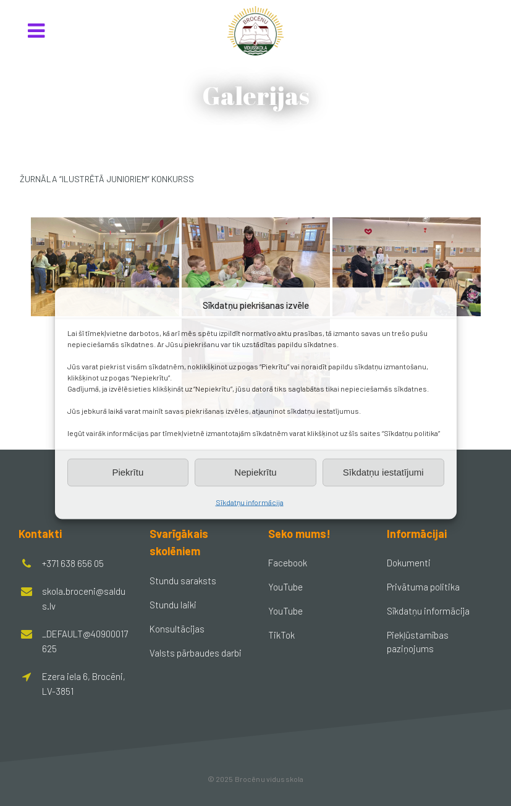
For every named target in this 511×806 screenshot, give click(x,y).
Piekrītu (127, 472)
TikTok (281, 634)
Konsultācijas (177, 628)
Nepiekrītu (255, 472)
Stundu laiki (173, 604)
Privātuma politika (423, 586)
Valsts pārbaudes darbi (196, 652)
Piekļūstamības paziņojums (418, 641)
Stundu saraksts (183, 580)
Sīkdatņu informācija (250, 501)
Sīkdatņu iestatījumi (383, 472)
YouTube (285, 586)
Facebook (287, 562)
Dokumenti (409, 562)
